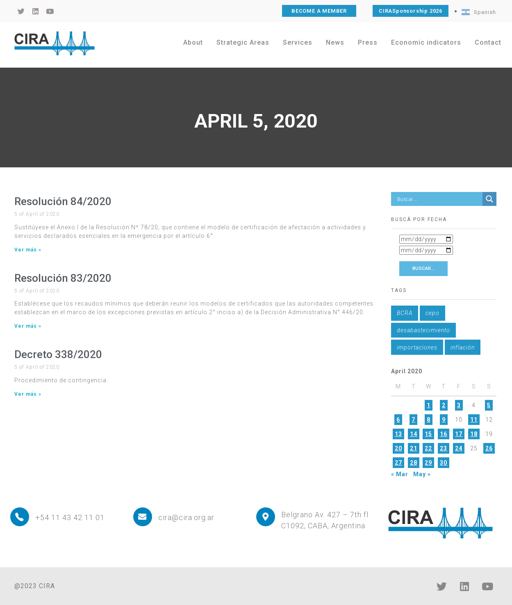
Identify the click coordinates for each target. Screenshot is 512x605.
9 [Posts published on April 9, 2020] (444, 419)
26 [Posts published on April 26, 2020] (489, 448)
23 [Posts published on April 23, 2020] (443, 448)
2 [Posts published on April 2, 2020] (444, 405)
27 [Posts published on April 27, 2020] (398, 462)
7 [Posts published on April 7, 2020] (413, 419)
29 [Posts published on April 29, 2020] (428, 462)
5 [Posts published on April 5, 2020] (489, 405)
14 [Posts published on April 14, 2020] (413, 434)
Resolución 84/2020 (63, 201)
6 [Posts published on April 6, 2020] (398, 419)
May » (422, 474)
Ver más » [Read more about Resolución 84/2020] (27, 250)
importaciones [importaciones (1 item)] (417, 347)
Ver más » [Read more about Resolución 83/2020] (27, 326)
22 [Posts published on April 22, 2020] (428, 448)
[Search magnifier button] (489, 199)
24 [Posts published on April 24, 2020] (458, 448)
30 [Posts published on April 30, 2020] (443, 462)
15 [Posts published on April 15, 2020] (428, 434)
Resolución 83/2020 (63, 278)
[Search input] (439, 199)
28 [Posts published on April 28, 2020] (413, 462)
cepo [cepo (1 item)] (432, 313)
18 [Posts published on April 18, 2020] (474, 434)
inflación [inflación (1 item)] (463, 347)
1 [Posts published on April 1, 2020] (428, 405)
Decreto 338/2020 (58, 354)
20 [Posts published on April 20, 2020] (398, 448)
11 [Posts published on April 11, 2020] (474, 419)
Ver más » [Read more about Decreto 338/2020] (27, 394)
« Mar (399, 474)
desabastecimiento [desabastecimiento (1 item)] (423, 330)
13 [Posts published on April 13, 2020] (398, 434)
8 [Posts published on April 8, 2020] (428, 419)
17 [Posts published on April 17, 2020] (458, 434)
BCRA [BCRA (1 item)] (404, 313)
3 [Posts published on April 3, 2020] (459, 405)
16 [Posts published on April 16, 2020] (443, 434)
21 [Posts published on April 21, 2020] (413, 448)
